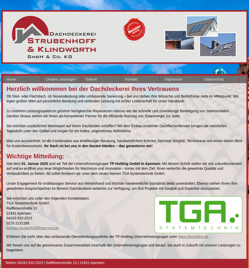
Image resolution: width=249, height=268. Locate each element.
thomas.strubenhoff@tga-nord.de (33, 228)
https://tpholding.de (193, 237)
